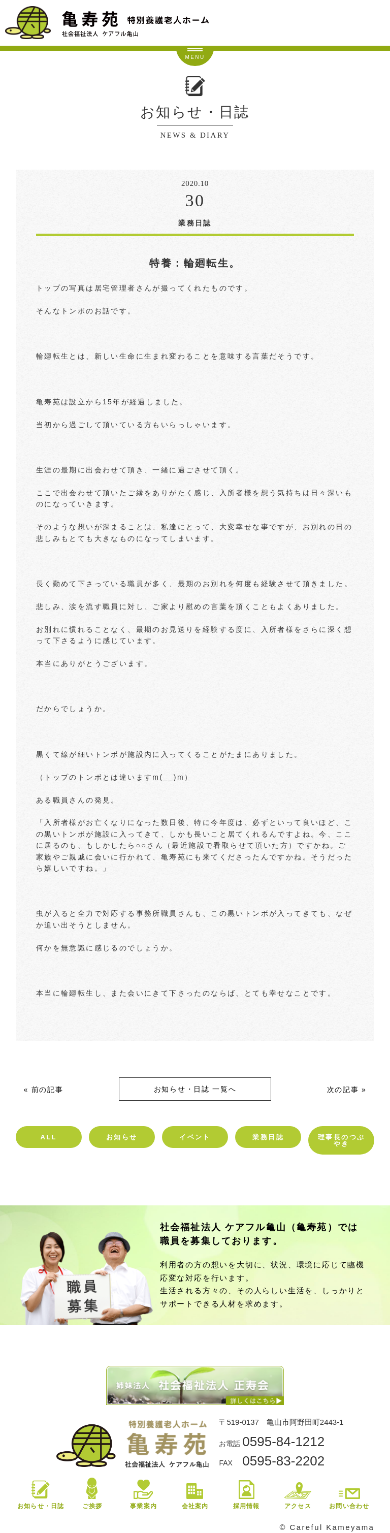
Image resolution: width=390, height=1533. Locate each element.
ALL (48, 1137)
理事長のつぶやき (341, 1140)
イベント (195, 1137)
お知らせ (122, 1137)
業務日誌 (268, 1137)
